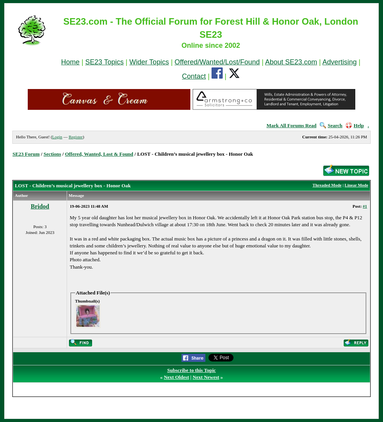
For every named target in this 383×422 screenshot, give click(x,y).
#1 (365, 206)
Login (57, 137)
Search (331, 125)
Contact (194, 76)
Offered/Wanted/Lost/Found (217, 62)
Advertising (340, 62)
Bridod (40, 206)
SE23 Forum (25, 154)
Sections (52, 154)
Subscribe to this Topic (191, 370)
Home (70, 62)
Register (76, 137)
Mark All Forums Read (292, 125)
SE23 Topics (104, 62)
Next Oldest (176, 377)
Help (355, 125)
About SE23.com (291, 62)
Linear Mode (356, 185)
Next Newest (206, 377)
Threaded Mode (326, 185)
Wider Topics (149, 62)
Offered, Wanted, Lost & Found (99, 154)
